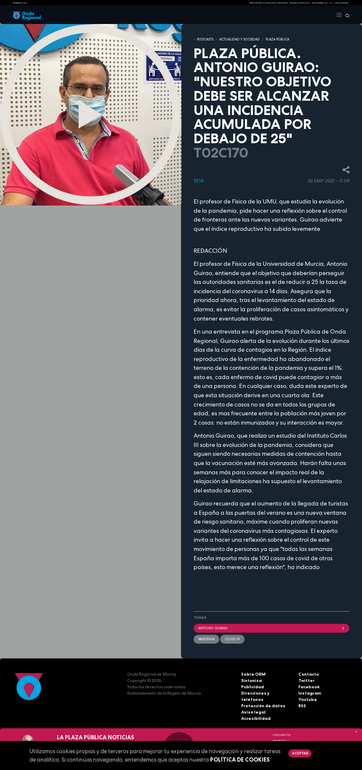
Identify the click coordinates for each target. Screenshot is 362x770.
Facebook (309, 687)
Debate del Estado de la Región (268, 3)
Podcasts (205, 39)
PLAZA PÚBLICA (277, 39)
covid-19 (232, 639)
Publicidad (252, 687)
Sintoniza (251, 680)
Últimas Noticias (300, 3)
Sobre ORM (253, 674)
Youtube (307, 699)
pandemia (206, 639)
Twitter (306, 680)
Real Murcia (319, 3)
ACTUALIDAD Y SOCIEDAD (239, 39)
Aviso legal (253, 712)
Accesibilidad (256, 718)
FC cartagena (339, 3)
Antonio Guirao (271, 628)
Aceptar (300, 753)
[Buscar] (345, 15)
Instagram (309, 693)
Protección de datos (263, 706)
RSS (302, 706)
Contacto (308, 674)
